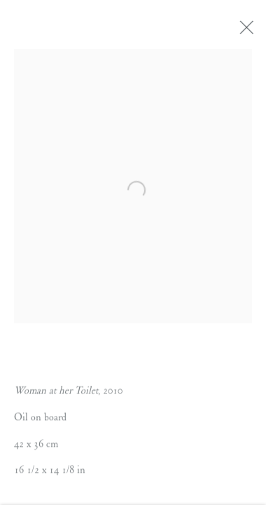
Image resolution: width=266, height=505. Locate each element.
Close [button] (247, 31)
